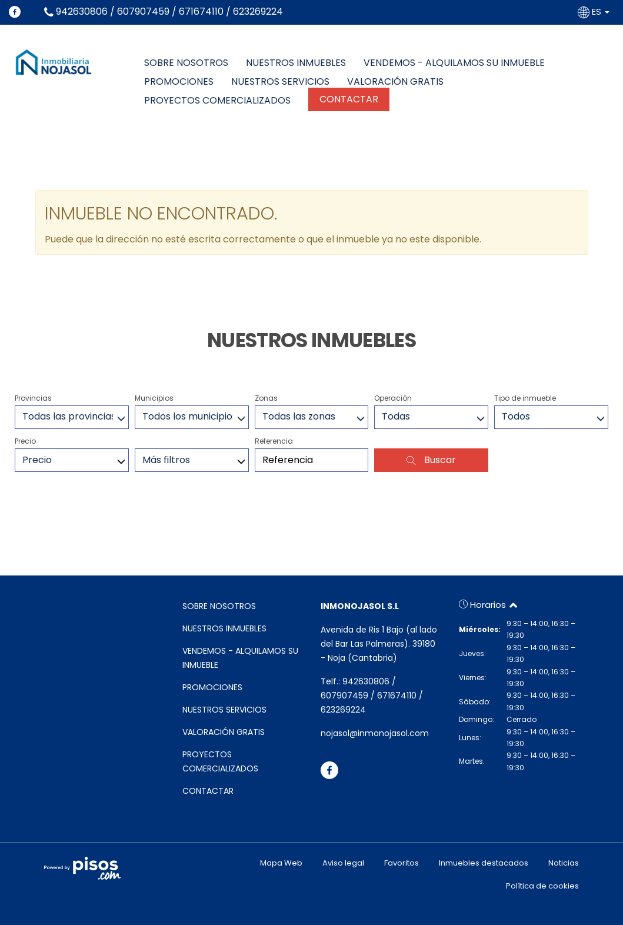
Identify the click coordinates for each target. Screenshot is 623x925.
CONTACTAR (348, 99)
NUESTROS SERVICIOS (280, 82)
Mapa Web (281, 863)
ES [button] (595, 11)
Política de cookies (542, 885)
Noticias (563, 863)
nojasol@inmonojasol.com (375, 733)
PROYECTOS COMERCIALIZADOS (217, 101)
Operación (393, 398)
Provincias (33, 398)
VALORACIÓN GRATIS (395, 82)
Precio (25, 441)
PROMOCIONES (179, 82)
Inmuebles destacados (483, 863)
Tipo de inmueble (525, 398)
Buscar (431, 460)
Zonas (266, 398)
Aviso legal (343, 863)
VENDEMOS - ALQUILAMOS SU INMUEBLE (454, 63)
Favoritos (401, 863)
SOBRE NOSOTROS (186, 63)
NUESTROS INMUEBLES (296, 63)
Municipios (154, 398)
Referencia (274, 441)
